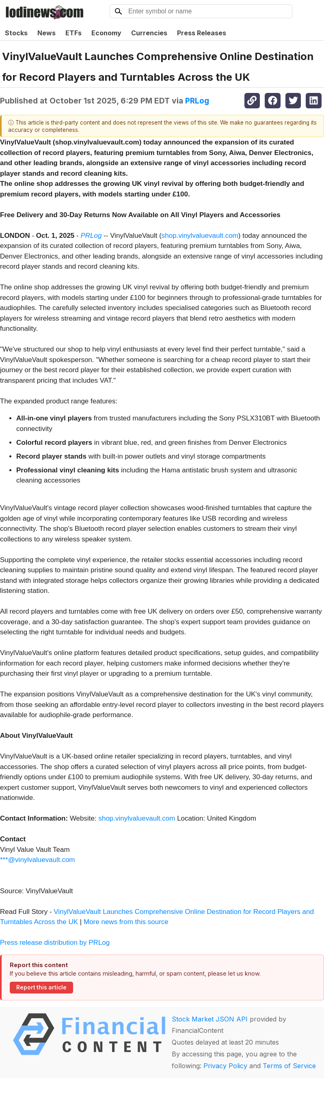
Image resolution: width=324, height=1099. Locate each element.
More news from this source (126, 922)
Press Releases (201, 33)
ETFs (73, 33)
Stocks (16, 33)
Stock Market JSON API (210, 1019)
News (46, 33)
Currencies (149, 33)
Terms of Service (289, 1066)
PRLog (197, 101)
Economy (106, 33)
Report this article (41, 987)
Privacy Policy (225, 1066)
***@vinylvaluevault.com (37, 860)
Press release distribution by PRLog (55, 942)
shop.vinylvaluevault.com (200, 235)
